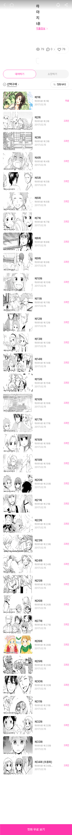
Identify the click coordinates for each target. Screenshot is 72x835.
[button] (36, 829)
